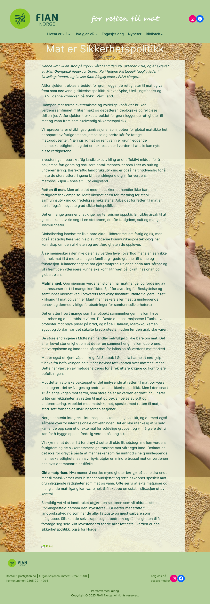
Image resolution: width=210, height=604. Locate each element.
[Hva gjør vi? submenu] (96, 34)
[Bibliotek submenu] (162, 34)
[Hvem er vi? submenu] (69, 34)
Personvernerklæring (105, 591)
